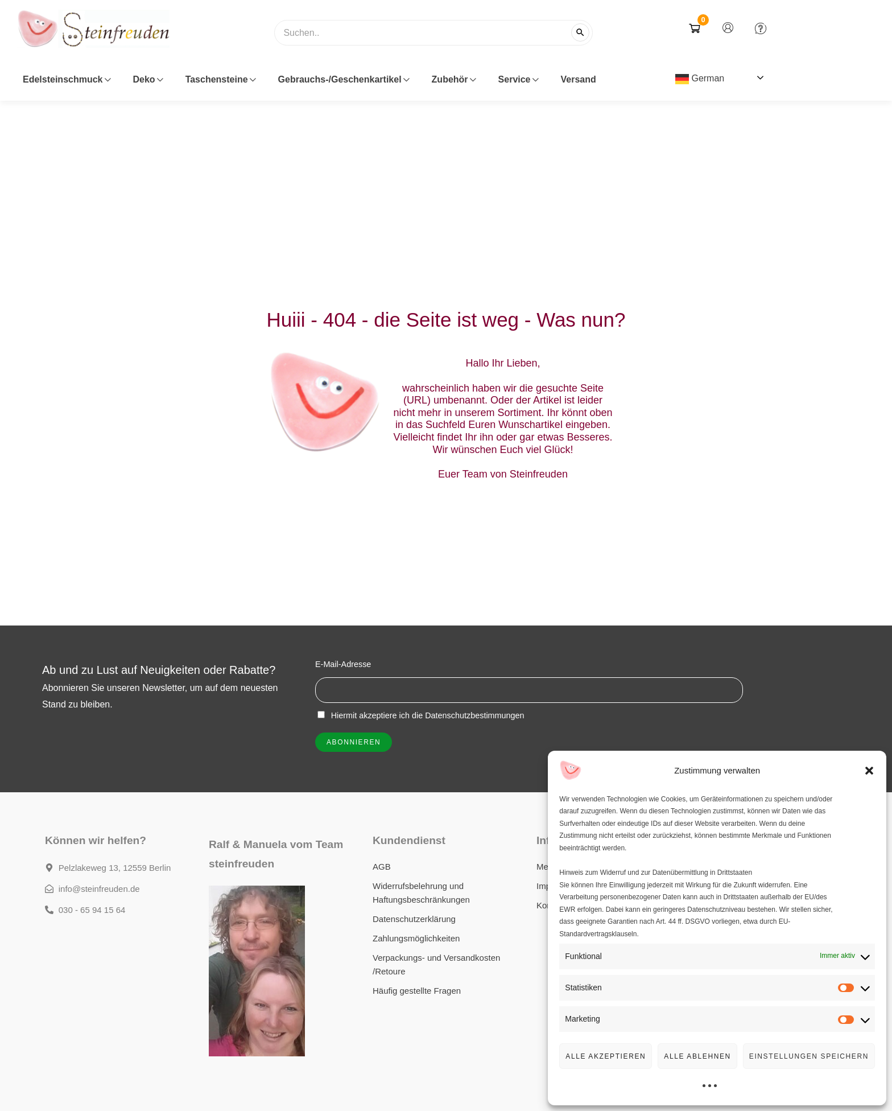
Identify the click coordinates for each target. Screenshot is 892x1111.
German (699, 79)
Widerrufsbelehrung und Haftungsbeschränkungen (421, 892)
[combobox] (433, 38)
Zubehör (454, 79)
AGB (382, 866)
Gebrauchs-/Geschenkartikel (343, 79)
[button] (869, 770)
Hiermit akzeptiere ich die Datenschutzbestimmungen (421, 715)
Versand (578, 79)
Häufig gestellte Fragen (417, 990)
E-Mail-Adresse (343, 664)
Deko (148, 79)
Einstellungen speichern (809, 1056)
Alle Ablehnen (697, 1056)
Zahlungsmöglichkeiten (416, 938)
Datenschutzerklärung (414, 919)
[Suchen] (580, 32)
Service (518, 79)
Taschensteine (220, 79)
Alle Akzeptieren (605, 1056)
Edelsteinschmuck (66, 79)
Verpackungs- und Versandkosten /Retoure (436, 964)
